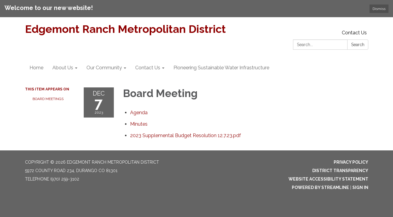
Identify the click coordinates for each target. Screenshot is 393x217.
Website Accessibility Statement (328, 179)
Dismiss (379, 9)
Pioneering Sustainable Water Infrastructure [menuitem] (221, 68)
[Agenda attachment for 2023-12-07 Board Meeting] (139, 112)
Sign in (360, 187)
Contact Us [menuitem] (147, 68)
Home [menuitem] (36, 68)
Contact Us (354, 33)
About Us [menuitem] (62, 68)
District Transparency (340, 170)
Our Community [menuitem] (104, 68)
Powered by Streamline (320, 187)
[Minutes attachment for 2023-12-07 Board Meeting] (139, 124)
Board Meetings (48, 99)
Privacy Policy (351, 162)
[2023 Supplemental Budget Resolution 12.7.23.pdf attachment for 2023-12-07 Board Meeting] (185, 135)
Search (357, 44)
